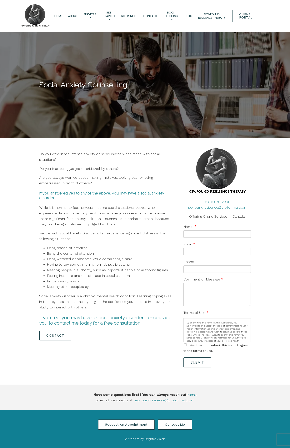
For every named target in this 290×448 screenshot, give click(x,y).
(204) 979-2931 (217, 202)
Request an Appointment (126, 424)
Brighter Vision (155, 439)
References (129, 16)
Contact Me (175, 424)
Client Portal (245, 16)
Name (190, 227)
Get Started (109, 14)
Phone (188, 262)
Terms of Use (195, 313)
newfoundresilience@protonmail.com (217, 207)
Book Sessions (171, 14)
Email (189, 244)
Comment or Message (203, 279)
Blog (188, 16)
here (191, 394)
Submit (197, 362)
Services (89, 14)
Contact (150, 16)
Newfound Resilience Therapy (211, 16)
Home (58, 16)
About (73, 16)
